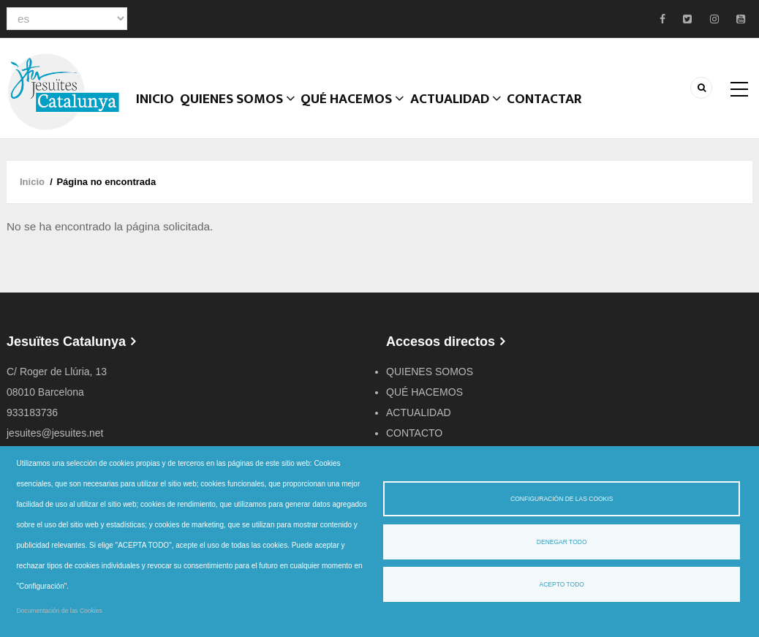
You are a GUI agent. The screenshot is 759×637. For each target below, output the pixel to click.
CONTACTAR (577, 113)
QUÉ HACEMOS (371, 113)
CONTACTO (414, 440)
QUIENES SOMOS (429, 379)
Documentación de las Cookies (59, 610)
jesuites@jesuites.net (55, 440)
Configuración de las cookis (561, 498)
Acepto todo (561, 584)
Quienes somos (251, 113)
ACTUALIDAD (480, 113)
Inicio (160, 113)
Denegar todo (562, 542)
